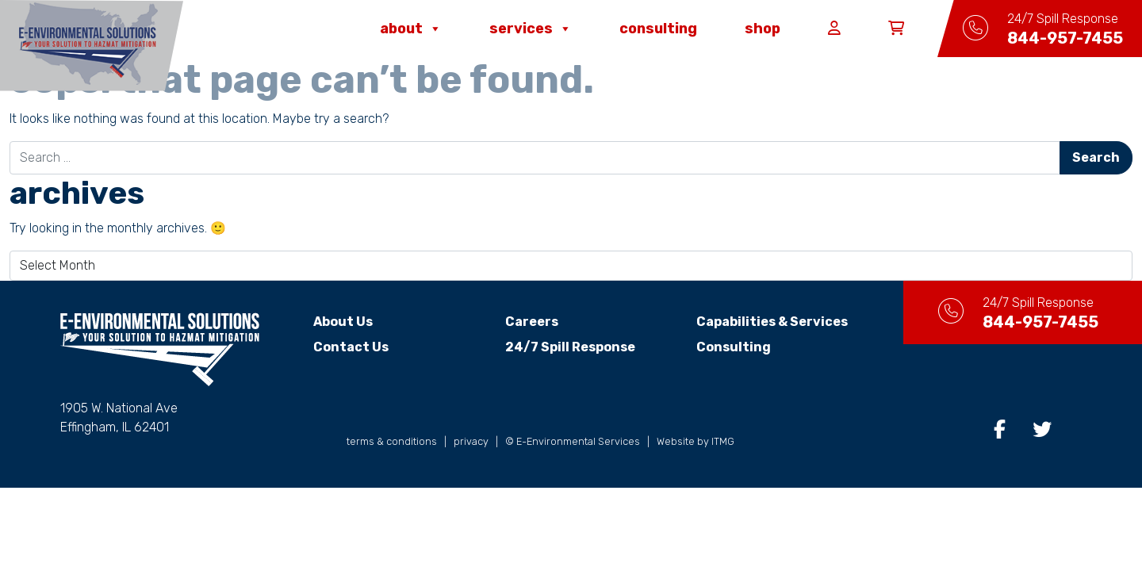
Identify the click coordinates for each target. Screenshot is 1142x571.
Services (530, 28)
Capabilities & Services (772, 321)
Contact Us (351, 346)
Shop (762, 28)
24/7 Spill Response (570, 346)
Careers (531, 321)
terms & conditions (392, 441)
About (411, 28)
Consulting (658, 28)
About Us (343, 321)
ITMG (722, 441)
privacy (471, 441)
